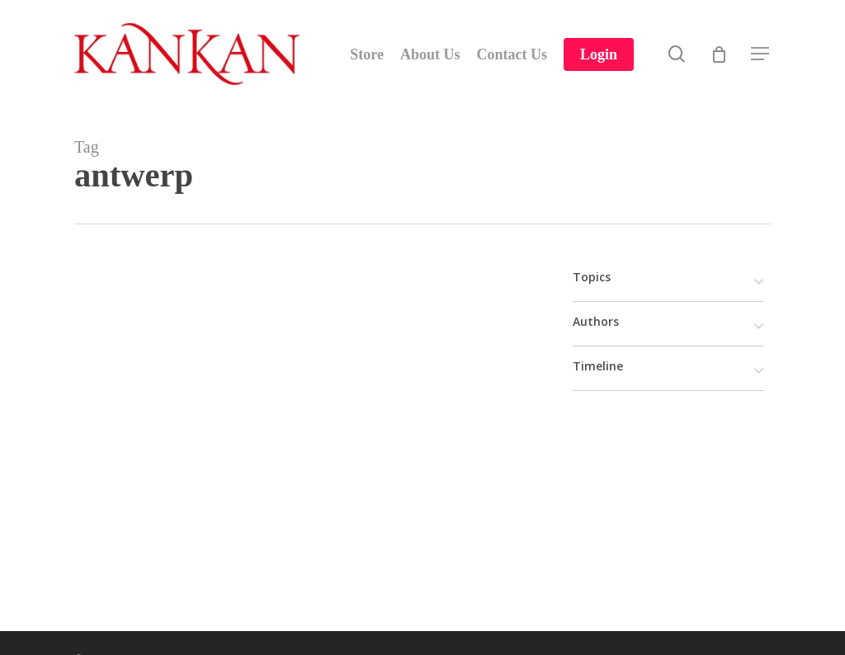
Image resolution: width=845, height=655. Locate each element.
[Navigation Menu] (761, 54)
